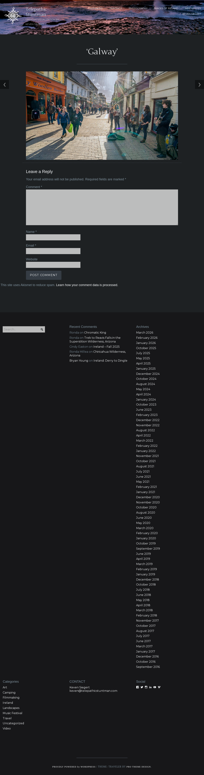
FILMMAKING (95, 8)
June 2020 (144, 517)
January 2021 (145, 491)
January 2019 (145, 574)
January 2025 (146, 368)
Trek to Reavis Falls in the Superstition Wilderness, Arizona (95, 339)
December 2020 (148, 497)
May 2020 (143, 522)
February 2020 (147, 533)
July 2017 (143, 636)
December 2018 (147, 579)
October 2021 (146, 461)
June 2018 (143, 594)
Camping (9, 692)
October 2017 (146, 625)
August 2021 (145, 466)
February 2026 (146, 337)
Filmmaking (11, 697)
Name (30, 231)
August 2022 (145, 430)
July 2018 (143, 589)
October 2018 (146, 584)
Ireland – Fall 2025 (106, 346)
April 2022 (143, 435)
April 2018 (143, 605)
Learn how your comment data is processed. (86, 284)
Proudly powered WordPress (73, 766)
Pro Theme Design (139, 766)
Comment (33, 187)
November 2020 (148, 502)
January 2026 (146, 342)
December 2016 (147, 656)
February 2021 (146, 486)
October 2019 (146, 543)
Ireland (8, 702)
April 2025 (143, 363)
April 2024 (143, 394)
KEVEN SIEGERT (192, 13)
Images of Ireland (166, 8)
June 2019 (143, 553)
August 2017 (145, 630)
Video (7, 728)
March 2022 (144, 440)
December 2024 (148, 373)
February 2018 (146, 615)
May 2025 (143, 358)
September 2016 (148, 666)
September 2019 (148, 548)
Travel (7, 718)
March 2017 (144, 646)
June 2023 (144, 409)
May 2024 (143, 389)
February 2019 (146, 569)
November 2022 (148, 425)
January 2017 (145, 651)
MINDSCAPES (193, 8)
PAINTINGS (116, 8)
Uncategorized (13, 723)
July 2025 (143, 353)
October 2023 (146, 404)
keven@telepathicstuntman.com (93, 690)
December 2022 (148, 419)
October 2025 (146, 347)
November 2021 (147, 456)
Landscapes (11, 707)
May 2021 (142, 481)
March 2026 (144, 332)
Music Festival (12, 712)
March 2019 (144, 564)
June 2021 (143, 476)
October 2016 (145, 661)
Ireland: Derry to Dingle (110, 360)
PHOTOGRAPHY (138, 8)
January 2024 (146, 399)
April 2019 (143, 558)
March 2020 (144, 527)
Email (30, 245)
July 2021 (143, 471)
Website (31, 259)
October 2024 (146, 378)
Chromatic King (95, 332)
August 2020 (145, 512)
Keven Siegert (79, 687)
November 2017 (147, 620)
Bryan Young (78, 360)
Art (5, 687)
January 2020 (146, 538)
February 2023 (147, 414)
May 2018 (143, 599)
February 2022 (147, 445)
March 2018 (144, 610)
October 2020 (146, 507)
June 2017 (143, 640)
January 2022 (146, 450)
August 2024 (145, 384)
